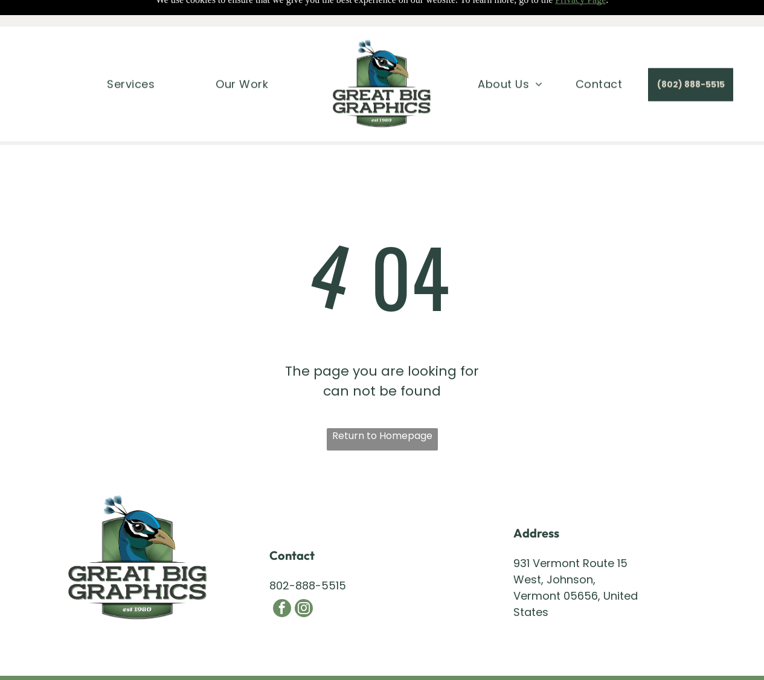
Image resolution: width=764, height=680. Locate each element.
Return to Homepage (382, 436)
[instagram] (304, 609)
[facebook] (282, 609)
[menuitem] (131, 57)
